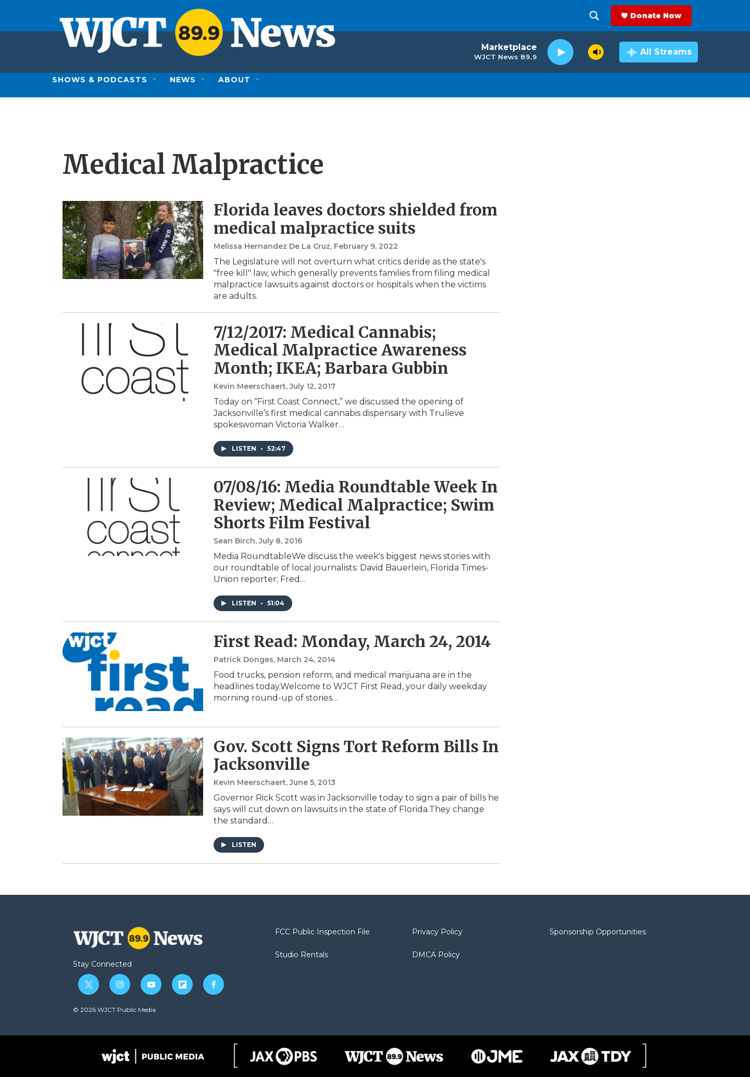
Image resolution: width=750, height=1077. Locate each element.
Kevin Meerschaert (250, 386)
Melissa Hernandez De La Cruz (272, 246)
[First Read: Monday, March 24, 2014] (133, 671)
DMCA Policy (436, 955)
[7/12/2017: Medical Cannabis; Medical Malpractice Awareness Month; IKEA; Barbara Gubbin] (133, 362)
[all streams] (658, 52)
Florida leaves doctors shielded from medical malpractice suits (355, 219)
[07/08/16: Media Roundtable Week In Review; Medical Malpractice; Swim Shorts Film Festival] (133, 517)
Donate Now (662, 15)
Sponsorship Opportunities (597, 932)
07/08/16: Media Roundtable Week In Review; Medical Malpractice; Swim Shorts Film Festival (356, 505)
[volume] (596, 52)
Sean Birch (234, 541)
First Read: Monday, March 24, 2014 (352, 641)
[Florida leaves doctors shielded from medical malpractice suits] (133, 240)
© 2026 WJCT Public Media (114, 1009)
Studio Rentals (301, 955)
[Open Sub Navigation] (155, 79)
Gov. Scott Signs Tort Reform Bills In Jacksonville (356, 756)
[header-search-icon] (600, 15)
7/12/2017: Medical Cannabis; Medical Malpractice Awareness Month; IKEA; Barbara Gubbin (340, 350)
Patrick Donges (243, 659)
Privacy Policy (437, 932)
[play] (560, 52)
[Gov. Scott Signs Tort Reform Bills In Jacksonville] (133, 777)
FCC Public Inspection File (322, 932)
